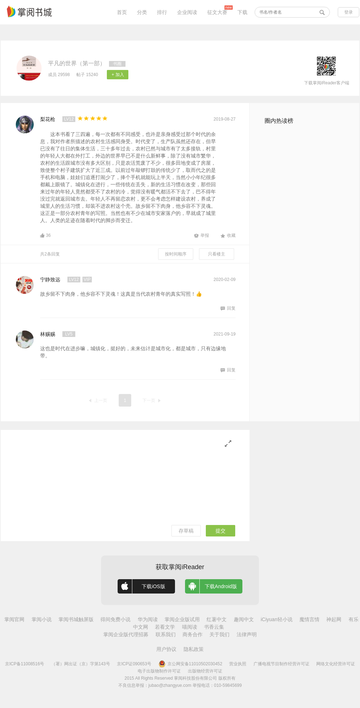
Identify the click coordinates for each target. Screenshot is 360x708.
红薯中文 (217, 619)
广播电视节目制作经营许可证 (281, 663)
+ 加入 (118, 74)
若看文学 (165, 627)
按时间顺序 (175, 254)
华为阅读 (148, 619)
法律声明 (247, 634)
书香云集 (214, 627)
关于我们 (219, 634)
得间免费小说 (115, 619)
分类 (142, 12)
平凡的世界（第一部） (76, 63)
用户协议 (166, 649)
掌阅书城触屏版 (76, 619)
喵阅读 (189, 627)
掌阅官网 (14, 619)
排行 (162, 12)
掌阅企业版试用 (182, 619)
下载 (242, 12)
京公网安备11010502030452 (190, 663)
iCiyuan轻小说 (277, 619)
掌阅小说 (42, 619)
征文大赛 (217, 12)
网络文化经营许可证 (335, 663)
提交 (220, 531)
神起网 (333, 619)
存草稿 (186, 531)
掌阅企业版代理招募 (125, 634)
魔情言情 (309, 619)
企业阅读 (187, 12)
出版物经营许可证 (205, 671)
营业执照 (237, 663)
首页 (122, 12)
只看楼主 (216, 254)
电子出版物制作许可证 (159, 671)
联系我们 (166, 634)
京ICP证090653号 (134, 663)
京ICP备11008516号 (24, 663)
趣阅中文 (244, 619)
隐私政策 (194, 649)
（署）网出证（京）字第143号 (80, 663)
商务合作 (193, 634)
